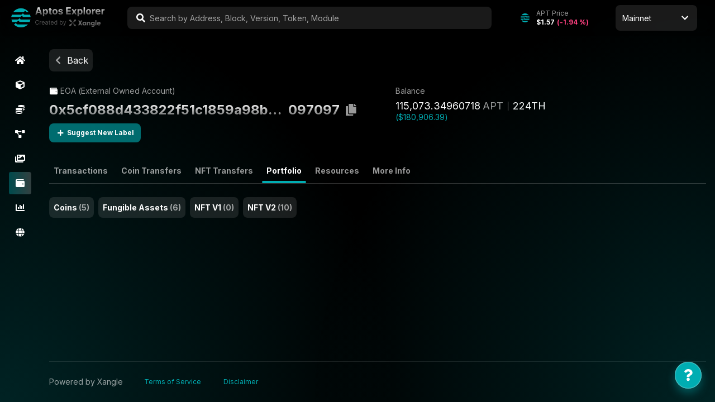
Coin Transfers (151, 170)
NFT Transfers (224, 170)
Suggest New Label (95, 132)
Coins (71, 207)
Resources (337, 170)
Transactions (81, 170)
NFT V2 (269, 207)
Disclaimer (240, 381)
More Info (392, 170)
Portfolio (284, 170)
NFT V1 (214, 207)
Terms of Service (172, 381)
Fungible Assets (142, 207)
